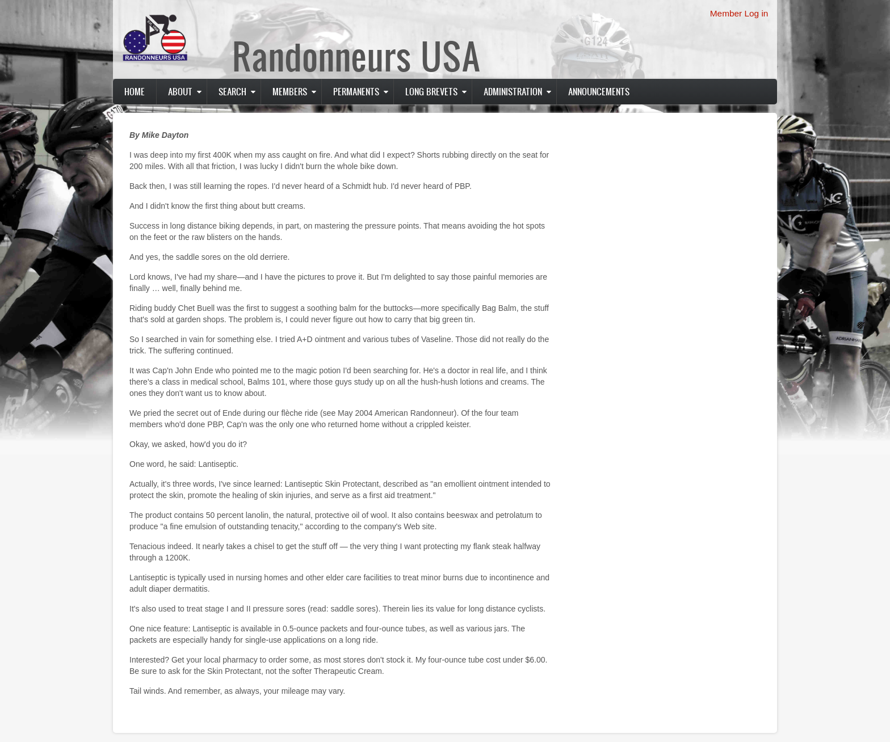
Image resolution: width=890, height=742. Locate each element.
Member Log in (739, 13)
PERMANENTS (356, 91)
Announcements (598, 91)
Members (289, 91)
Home (134, 91)
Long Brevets (431, 91)
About (180, 91)
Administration (513, 91)
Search (232, 91)
